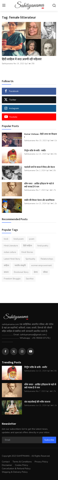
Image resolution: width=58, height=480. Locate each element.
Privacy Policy (41, 461)
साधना (6, 272)
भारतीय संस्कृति (20, 265)
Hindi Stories (27, 252)
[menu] (4, 5)
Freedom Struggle (12, 278)
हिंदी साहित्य (27, 245)
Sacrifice (29, 278)
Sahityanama (7, 63)
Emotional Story (21, 272)
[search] (54, 5)
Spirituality (30, 259)
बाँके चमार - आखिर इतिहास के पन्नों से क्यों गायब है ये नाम (39, 185)
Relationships (47, 259)
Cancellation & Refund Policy (16, 468)
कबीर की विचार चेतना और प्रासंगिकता (39, 200)
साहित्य (6, 265)
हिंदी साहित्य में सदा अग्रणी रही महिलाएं (22, 59)
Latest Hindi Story (12, 259)
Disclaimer (7, 465)
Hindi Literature (11, 245)
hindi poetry (42, 245)
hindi (6, 239)
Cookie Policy (21, 465)
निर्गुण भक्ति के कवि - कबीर (35, 150)
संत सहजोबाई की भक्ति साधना (37, 402)
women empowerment (41, 265)
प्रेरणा (36, 272)
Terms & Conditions (22, 461)
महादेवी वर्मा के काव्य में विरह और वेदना (39, 167)
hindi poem (19, 239)
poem (31, 239)
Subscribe (49, 439)
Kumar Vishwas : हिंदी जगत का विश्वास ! (40, 136)
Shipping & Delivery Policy (15, 471)
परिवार (45, 272)
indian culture (10, 252)
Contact (6, 461)
